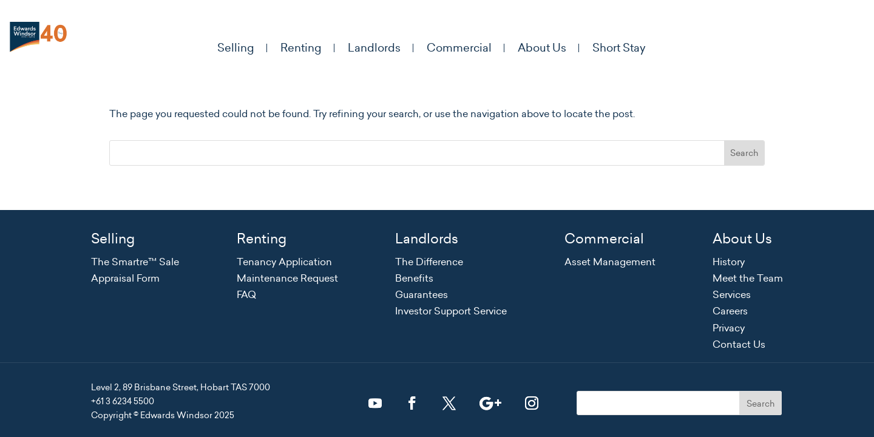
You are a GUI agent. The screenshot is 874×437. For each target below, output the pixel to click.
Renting (296, 48)
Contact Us (739, 344)
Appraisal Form (125, 278)
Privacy (729, 327)
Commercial (459, 48)
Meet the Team (748, 278)
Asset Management (610, 261)
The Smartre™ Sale (135, 261)
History (729, 261)
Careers (730, 310)
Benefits (414, 278)
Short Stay (624, 48)
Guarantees (421, 294)
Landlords (371, 48)
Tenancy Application (284, 261)
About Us (544, 48)
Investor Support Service (451, 310)
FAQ (246, 294)
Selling (228, 48)
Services (732, 294)
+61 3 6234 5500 (122, 401)
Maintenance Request (287, 278)
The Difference (429, 261)
